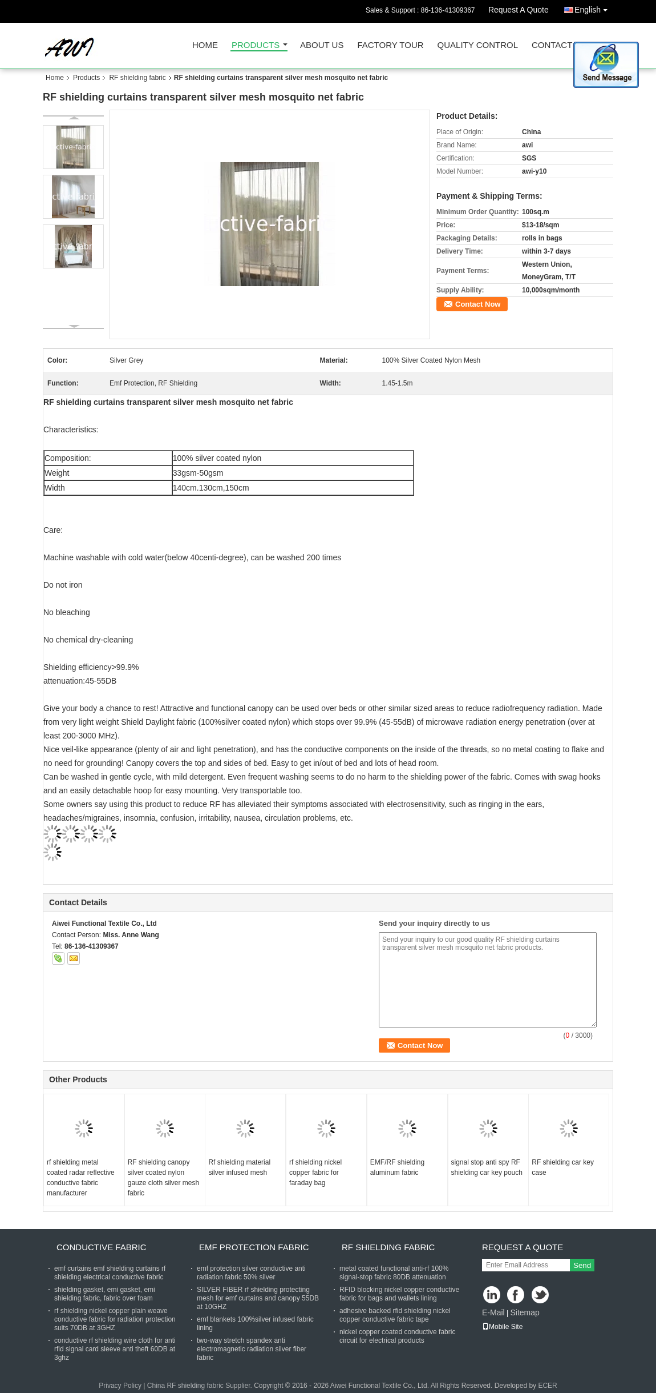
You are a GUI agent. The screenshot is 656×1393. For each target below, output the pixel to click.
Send (582, 1265)
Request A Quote (518, 9)
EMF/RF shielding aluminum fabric (397, 1167)
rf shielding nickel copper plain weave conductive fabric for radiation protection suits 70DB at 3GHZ (115, 1319)
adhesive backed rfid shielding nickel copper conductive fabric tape (395, 1315)
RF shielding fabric (137, 78)
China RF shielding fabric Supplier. (200, 1386)
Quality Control (478, 45)
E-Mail (493, 1312)
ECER (547, 1386)
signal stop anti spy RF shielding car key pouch (487, 1167)
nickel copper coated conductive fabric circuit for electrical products (397, 1336)
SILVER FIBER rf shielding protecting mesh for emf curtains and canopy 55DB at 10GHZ (258, 1298)
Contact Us (559, 45)
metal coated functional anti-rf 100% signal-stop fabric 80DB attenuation (393, 1272)
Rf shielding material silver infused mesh (239, 1167)
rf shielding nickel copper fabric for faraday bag (315, 1172)
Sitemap (524, 1312)
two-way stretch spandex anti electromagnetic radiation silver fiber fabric (251, 1349)
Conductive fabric (101, 1247)
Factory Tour (390, 45)
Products (256, 45)
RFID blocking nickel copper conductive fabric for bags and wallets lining (399, 1294)
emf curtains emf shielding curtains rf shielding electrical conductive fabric (109, 1272)
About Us (321, 45)
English (593, 7)
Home (205, 45)
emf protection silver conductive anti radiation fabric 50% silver (251, 1272)
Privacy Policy (120, 1386)
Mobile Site (502, 1327)
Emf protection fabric (254, 1247)
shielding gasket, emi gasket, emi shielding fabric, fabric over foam (104, 1294)
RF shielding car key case (563, 1167)
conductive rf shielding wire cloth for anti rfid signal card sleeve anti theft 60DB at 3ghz (115, 1349)
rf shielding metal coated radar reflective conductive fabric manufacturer (81, 1177)
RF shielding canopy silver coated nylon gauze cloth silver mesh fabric (163, 1177)
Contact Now (477, 304)
